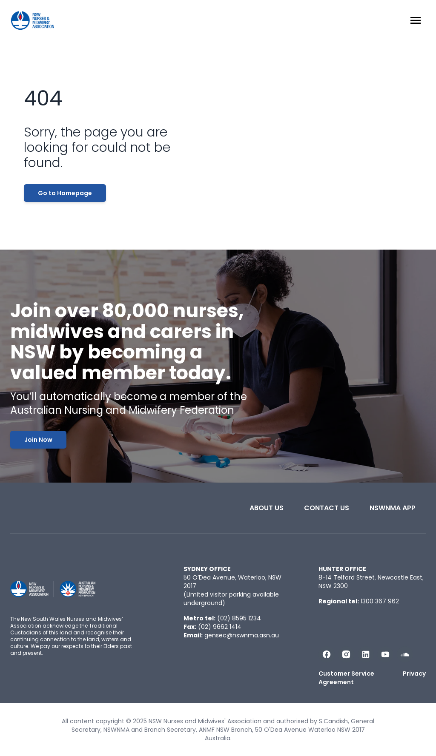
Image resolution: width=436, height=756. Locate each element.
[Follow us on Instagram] (346, 654)
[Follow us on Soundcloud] (405, 654)
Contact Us (326, 508)
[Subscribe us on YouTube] (385, 654)
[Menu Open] (415, 20)
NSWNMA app (393, 508)
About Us (267, 508)
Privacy (414, 673)
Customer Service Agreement (346, 677)
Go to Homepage (65, 193)
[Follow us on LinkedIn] (366, 654)
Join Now (38, 439)
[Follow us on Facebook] (326, 654)
